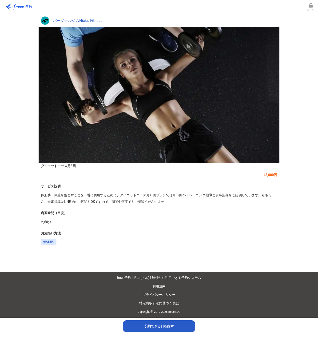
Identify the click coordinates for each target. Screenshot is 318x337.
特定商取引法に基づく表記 (159, 303)
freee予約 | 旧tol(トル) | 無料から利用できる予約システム (159, 278)
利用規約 (159, 286)
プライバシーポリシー (159, 295)
